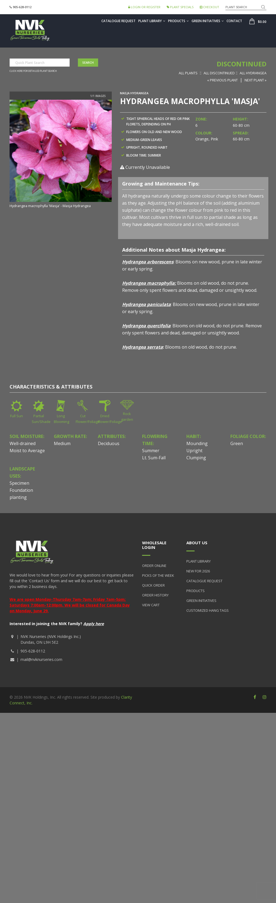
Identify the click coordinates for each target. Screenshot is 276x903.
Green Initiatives (208, 21)
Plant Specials (180, 7)
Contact (234, 21)
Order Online (154, 565)
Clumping (196, 458)
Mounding (197, 443)
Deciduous (108, 443)
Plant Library (151, 21)
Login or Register (144, 7)
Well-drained (23, 443)
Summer (150, 451)
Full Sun (16, 415)
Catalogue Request (118, 21)
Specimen (19, 483)
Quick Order (153, 585)
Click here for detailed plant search (33, 71)
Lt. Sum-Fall (154, 458)
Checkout (209, 7)
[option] (61, 154)
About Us (196, 542)
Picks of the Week (158, 575)
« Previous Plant (222, 80)
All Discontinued (219, 72)
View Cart (151, 604)
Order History (155, 595)
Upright (194, 451)
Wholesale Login (154, 545)
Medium (62, 443)
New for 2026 (198, 571)
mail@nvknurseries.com (41, 659)
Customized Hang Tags (207, 610)
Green (236, 443)
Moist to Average (27, 451)
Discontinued (241, 63)
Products (178, 21)
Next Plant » (255, 80)
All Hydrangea (253, 72)
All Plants (188, 72)
